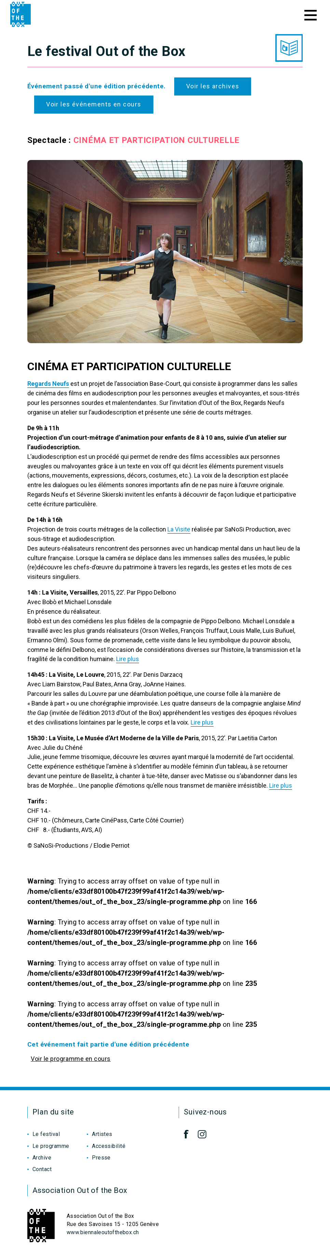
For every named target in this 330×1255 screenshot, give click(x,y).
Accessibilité (108, 1146)
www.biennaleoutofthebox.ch (103, 1232)
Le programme (50, 1146)
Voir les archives (212, 86)
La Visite (178, 529)
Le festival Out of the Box (106, 51)
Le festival (46, 1134)
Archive (41, 1157)
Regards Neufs (48, 383)
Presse (101, 1157)
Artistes (102, 1134)
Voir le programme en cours (71, 1058)
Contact (42, 1169)
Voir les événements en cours (93, 104)
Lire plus (127, 658)
